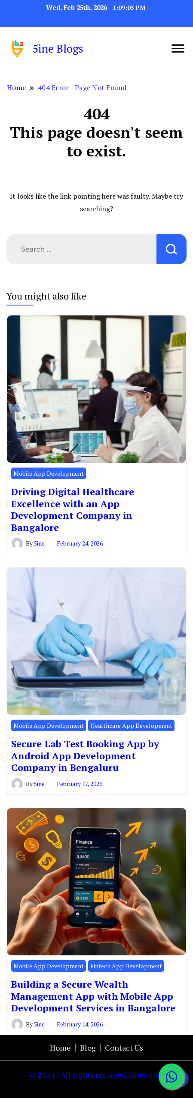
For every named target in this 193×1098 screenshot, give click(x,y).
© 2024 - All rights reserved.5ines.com (97, 1075)
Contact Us (124, 1047)
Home (60, 1047)
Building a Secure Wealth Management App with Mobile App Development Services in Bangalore (93, 996)
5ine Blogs (57, 48)
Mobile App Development (48, 473)
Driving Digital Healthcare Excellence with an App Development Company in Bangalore (72, 509)
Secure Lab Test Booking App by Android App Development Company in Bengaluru (85, 755)
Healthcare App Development (131, 725)
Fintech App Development (126, 966)
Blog (88, 1047)
